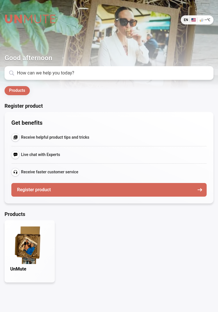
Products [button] (17, 90)
